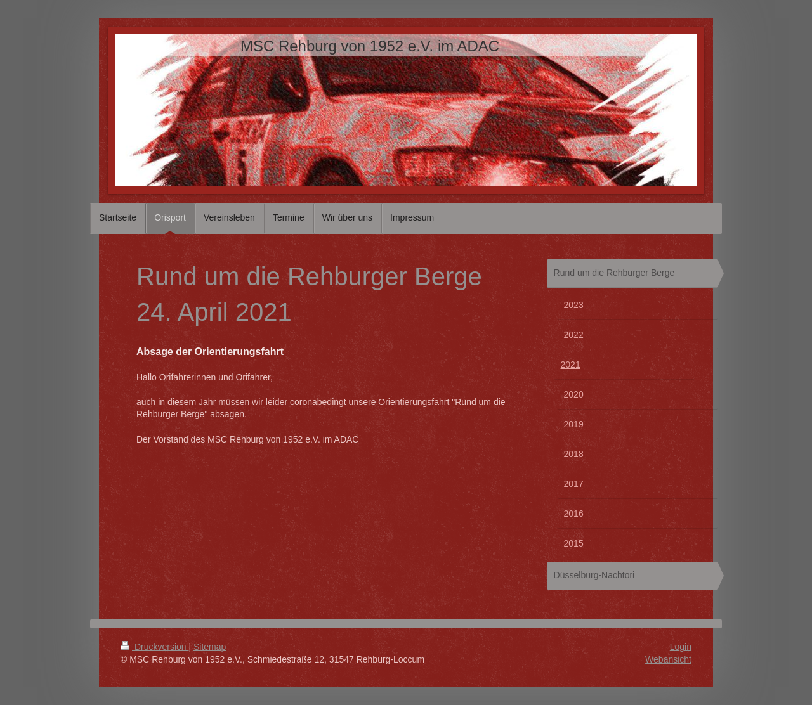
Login (680, 647)
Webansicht (668, 659)
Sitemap (209, 647)
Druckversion (154, 647)
